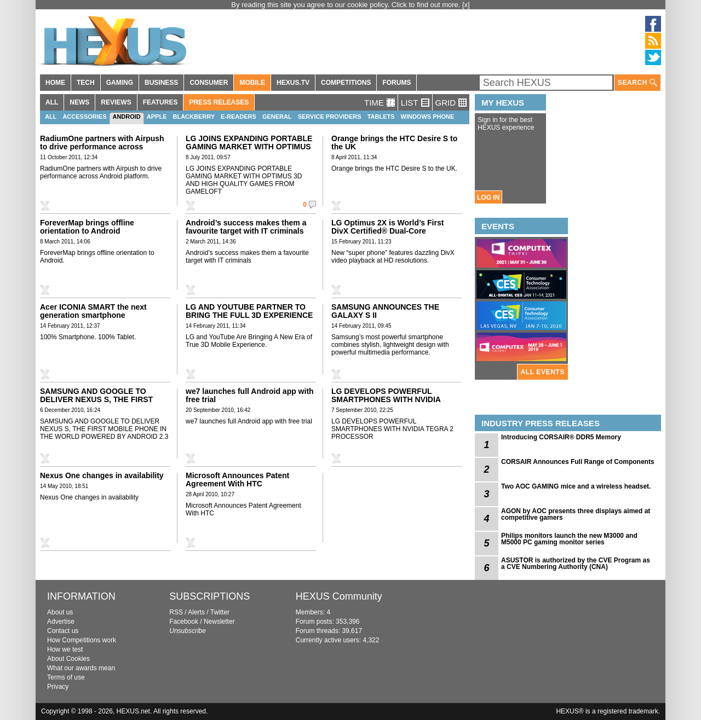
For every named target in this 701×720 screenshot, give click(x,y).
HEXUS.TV (293, 82)
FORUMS (396, 82)
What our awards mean (81, 668)
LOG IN (488, 197)
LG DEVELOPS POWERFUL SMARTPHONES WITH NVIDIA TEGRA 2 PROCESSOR (385, 399)
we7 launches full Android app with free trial (250, 395)
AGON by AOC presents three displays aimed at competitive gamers (575, 514)
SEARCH (637, 83)
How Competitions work (81, 640)
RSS (176, 612)
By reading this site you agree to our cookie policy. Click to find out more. (346, 5)
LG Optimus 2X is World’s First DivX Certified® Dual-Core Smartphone (387, 230)
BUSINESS (161, 82)
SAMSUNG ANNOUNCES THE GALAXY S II (385, 311)
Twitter (219, 612)
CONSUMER (208, 82)
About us (60, 612)
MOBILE (252, 82)
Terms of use (66, 677)
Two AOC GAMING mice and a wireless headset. (576, 486)
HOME (55, 82)
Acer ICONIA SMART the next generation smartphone (93, 311)
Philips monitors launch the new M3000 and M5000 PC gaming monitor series (569, 538)
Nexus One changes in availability (102, 475)
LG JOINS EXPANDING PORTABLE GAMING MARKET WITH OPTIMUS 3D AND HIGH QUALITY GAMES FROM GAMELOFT (249, 150)
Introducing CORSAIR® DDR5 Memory (561, 437)
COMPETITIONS (346, 82)
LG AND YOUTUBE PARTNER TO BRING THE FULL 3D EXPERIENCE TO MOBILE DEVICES (249, 315)
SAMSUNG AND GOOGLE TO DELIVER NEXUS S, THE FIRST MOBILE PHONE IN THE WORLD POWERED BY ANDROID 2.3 (99, 403)
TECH (86, 82)
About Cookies (68, 659)
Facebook (183, 621)
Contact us (62, 631)
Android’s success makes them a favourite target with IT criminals (246, 226)
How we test (65, 649)
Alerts (196, 612)
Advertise (60, 621)
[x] (466, 5)
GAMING (119, 82)
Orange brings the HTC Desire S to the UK (394, 142)
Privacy (57, 686)
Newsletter (219, 621)
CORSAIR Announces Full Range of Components (577, 461)
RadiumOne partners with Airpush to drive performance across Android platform (102, 146)
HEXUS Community (339, 596)
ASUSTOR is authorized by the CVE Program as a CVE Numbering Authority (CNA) (575, 563)
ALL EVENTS (543, 372)
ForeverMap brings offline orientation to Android (87, 226)
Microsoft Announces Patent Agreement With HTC (237, 479)
